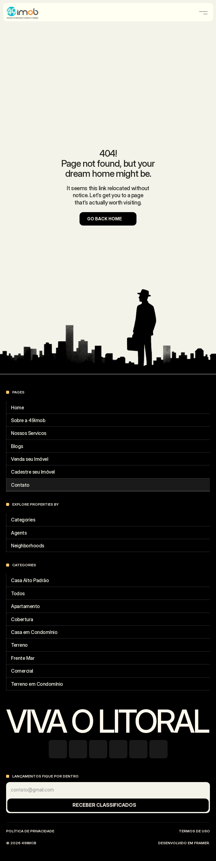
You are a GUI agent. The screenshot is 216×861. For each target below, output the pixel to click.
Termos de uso (194, 831)
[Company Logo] (29, 13)
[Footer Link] (108, 407)
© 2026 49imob (21, 843)
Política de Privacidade (30, 831)
